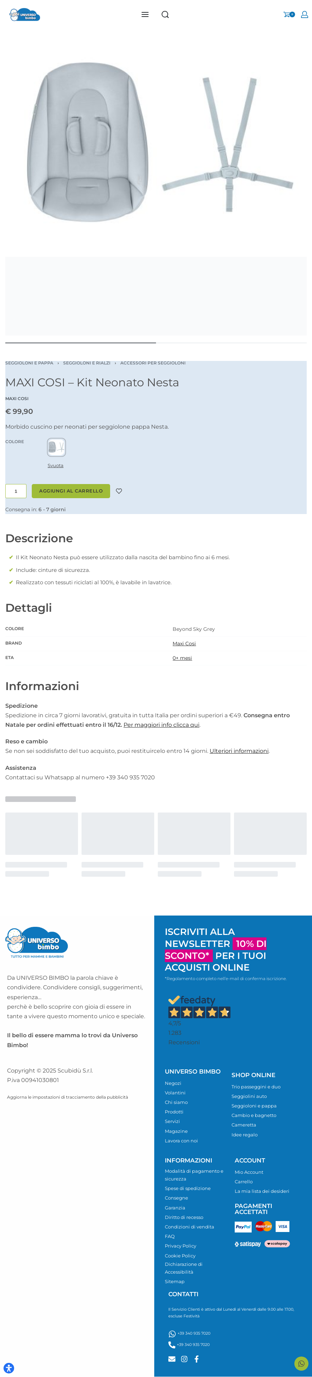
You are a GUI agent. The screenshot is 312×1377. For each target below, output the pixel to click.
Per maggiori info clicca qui (161, 724)
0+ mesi (182, 658)
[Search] (165, 14)
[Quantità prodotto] (15, 491)
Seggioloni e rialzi (86, 363)
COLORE (14, 441)
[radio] (56, 447)
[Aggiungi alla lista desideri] (118, 491)
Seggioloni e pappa (29, 363)
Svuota (56, 465)
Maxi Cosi (184, 643)
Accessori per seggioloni (153, 363)
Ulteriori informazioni (239, 751)
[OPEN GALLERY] (156, 185)
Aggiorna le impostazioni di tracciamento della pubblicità (67, 1097)
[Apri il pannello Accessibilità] (9, 1368)
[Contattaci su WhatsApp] (301, 1364)
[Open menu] (145, 14)
